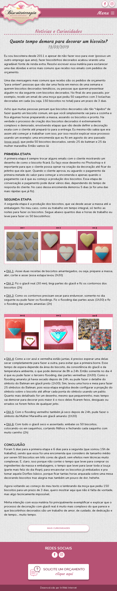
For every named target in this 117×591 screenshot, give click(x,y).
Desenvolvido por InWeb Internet (58, 587)
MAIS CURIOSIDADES (58, 528)
